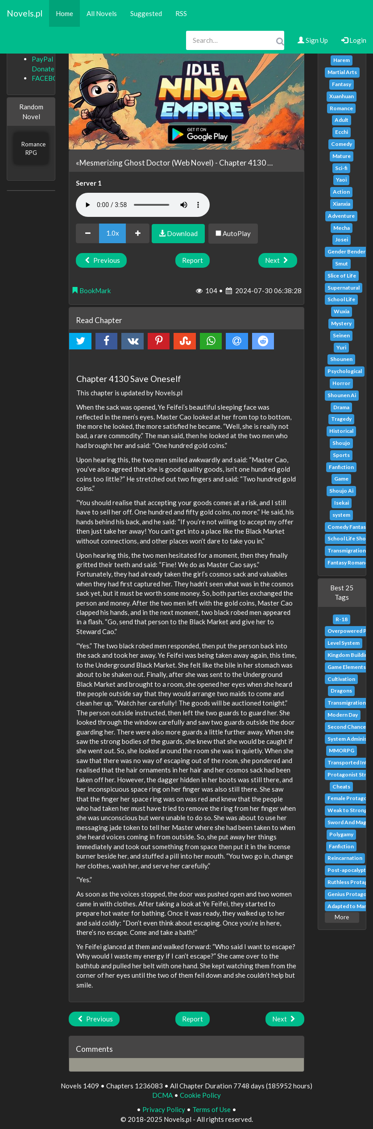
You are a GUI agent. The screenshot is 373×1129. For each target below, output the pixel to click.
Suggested (146, 13)
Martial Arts (342, 72)
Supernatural (343, 287)
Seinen (341, 335)
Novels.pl (24, 13)
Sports (341, 455)
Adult (341, 119)
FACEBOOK (50, 78)
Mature (341, 156)
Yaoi (341, 179)
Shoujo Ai (341, 490)
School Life (341, 299)
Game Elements (346, 667)
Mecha (341, 227)
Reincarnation (344, 858)
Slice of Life (341, 275)
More (342, 917)
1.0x (112, 233)
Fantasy (341, 84)
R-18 (342, 619)
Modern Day (342, 714)
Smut (341, 263)
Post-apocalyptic (348, 870)
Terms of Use (211, 1109)
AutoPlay (233, 233)
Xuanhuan (341, 96)
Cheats (341, 786)
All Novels (102, 13)
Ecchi (341, 132)
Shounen (341, 359)
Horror (341, 383)
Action (341, 191)
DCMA (162, 1095)
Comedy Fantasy (348, 526)
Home (64, 13)
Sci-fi (341, 168)
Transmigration (346, 550)
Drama (341, 407)
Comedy (341, 144)
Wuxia (341, 311)
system (341, 514)
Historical (341, 431)
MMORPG (341, 750)
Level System (343, 642)
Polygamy (341, 834)
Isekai (341, 502)
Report (192, 260)
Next (277, 260)
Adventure (341, 215)
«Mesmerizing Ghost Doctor (123, 162)
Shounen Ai (341, 395)
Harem (341, 60)
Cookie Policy (200, 1095)
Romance (341, 108)
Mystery (341, 323)
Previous (101, 260)
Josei (341, 239)
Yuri (341, 347)
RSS (181, 13)
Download (178, 233)
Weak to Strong (347, 810)
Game (341, 478)
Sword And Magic (348, 822)
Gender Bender (346, 251)
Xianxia (341, 203)
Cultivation (341, 679)
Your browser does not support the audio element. (143, 205)
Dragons (341, 690)
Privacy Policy (163, 1109)
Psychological (344, 371)
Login (353, 40)
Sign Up (313, 40)
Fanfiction (341, 467)
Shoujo (341, 443)
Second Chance (346, 726)
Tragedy (341, 418)
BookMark (91, 290)
